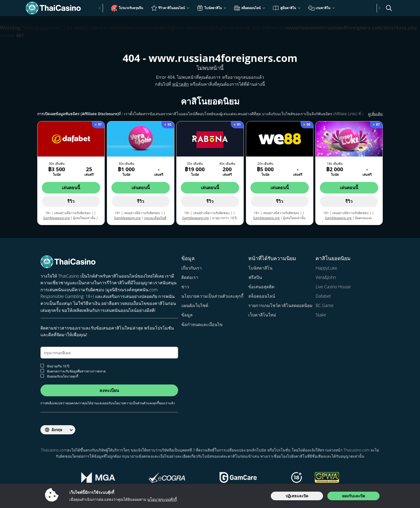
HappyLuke (326, 268)
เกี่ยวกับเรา (191, 268)
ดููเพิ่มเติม (369, 114)
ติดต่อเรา (189, 277)
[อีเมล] (109, 352)
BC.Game (324, 305)
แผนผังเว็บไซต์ (194, 305)
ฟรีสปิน (255, 277)
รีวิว (70, 201)
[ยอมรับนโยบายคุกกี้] (42, 376)
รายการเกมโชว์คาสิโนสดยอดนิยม (280, 305)
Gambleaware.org (56, 218)
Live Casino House (333, 287)
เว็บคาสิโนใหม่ (262, 315)
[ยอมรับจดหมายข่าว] (42, 370)
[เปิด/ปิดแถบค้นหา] (389, 8)
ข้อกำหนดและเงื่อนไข (202, 324)
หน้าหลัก (180, 84)
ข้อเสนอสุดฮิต (261, 287)
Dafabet (323, 296)
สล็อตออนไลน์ (261, 296)
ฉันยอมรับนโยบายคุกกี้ (59, 376)
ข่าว (185, 287)
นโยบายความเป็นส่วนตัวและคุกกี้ (212, 296)
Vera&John (326, 277)
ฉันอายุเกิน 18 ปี (54, 366)
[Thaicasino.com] (56, 8)
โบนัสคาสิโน (260, 268)
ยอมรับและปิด (353, 495)
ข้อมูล (187, 315)
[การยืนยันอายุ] (42, 365)
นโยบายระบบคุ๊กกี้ (162, 499)
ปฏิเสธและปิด (297, 495)
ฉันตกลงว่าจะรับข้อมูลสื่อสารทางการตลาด (73, 371)
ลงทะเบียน (109, 390)
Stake (321, 315)
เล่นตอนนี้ (71, 187)
